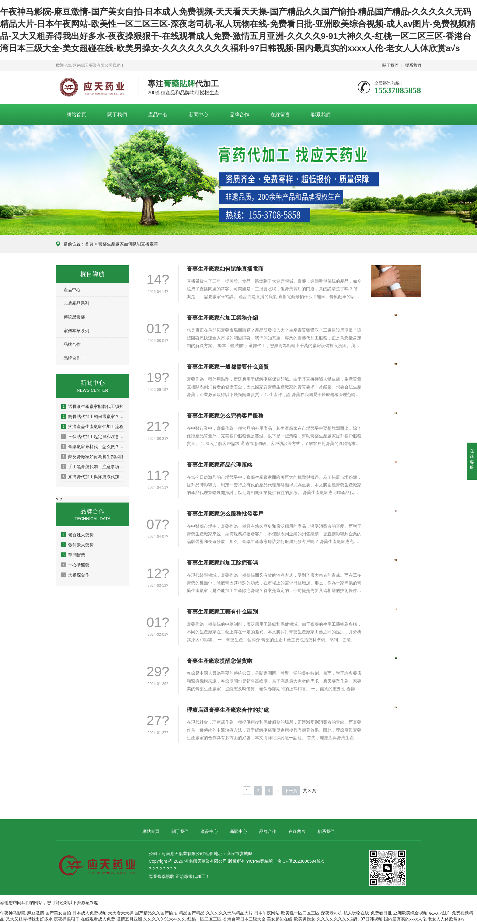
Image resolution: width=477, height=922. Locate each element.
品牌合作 (239, 114)
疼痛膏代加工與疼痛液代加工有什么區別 (92, 476)
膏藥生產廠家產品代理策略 (219, 465)
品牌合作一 (74, 358)
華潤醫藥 (73, 554)
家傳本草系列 (76, 330)
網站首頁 (76, 114)
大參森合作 (75, 574)
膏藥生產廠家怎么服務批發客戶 (225, 514)
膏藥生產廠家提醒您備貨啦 (219, 661)
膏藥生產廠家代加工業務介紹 (222, 318)
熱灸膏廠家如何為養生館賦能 (92, 456)
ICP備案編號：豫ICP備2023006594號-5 (287, 861)
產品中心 (158, 114)
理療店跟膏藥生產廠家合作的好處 (228, 710)
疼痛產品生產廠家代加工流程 (92, 426)
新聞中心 (198, 114)
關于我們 (390, 65)
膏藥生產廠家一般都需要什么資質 (228, 367)
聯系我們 (413, 65)
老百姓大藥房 (77, 534)
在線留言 (280, 114)
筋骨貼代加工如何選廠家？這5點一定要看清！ (92, 416)
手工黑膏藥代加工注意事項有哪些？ (92, 466)
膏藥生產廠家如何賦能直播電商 (225, 269)
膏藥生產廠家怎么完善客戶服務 (225, 416)
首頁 (89, 244)
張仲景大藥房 (77, 544)
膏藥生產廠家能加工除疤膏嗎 (222, 563)
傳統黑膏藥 (74, 317)
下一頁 (290, 790)
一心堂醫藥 (75, 564)
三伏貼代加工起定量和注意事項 (92, 436)
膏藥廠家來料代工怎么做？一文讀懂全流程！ (92, 446)
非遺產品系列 (76, 303)
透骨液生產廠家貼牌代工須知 (92, 406)
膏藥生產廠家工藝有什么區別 (222, 612)
